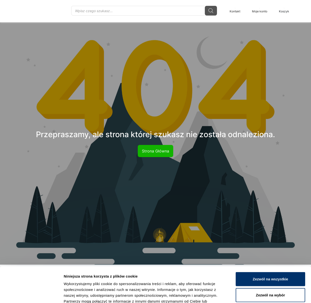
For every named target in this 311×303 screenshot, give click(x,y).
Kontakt (235, 10)
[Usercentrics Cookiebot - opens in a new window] (31, 293)
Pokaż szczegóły (259, 293)
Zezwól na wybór (270, 262)
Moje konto (259, 10)
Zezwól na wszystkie (270, 246)
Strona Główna (155, 151)
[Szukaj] (211, 11)
